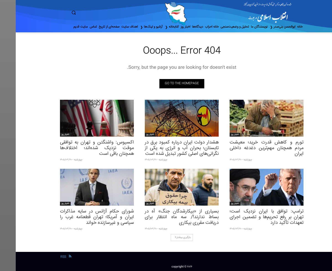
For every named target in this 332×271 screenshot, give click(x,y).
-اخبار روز (219, 134)
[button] (93, 12)
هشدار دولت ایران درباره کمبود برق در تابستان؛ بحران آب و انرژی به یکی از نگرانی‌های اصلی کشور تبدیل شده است (166, 148)
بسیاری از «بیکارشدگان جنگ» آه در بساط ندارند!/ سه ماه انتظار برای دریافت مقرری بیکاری (166, 217)
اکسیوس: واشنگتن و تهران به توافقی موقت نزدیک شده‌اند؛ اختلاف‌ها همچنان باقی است (81, 148)
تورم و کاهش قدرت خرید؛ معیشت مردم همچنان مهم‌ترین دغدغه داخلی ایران (251, 148)
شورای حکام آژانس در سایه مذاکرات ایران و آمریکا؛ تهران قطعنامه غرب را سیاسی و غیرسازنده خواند (81, 217)
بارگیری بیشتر (167, 237)
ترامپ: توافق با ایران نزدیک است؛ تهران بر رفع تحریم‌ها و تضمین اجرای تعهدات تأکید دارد (251, 217)
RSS (47, 257)
